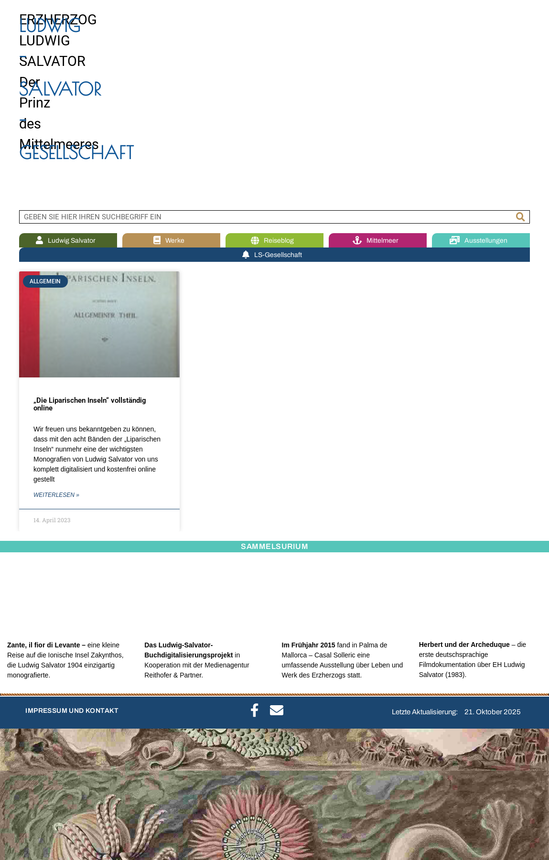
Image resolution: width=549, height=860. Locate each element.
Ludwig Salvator (68, 240)
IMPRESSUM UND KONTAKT (71, 710)
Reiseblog (275, 240)
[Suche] (520, 217)
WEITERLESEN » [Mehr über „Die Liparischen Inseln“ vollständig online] (56, 495)
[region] (274, 105)
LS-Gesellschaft (274, 255)
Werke (171, 240)
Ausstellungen (481, 240)
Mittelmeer (378, 240)
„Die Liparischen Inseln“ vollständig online (89, 404)
